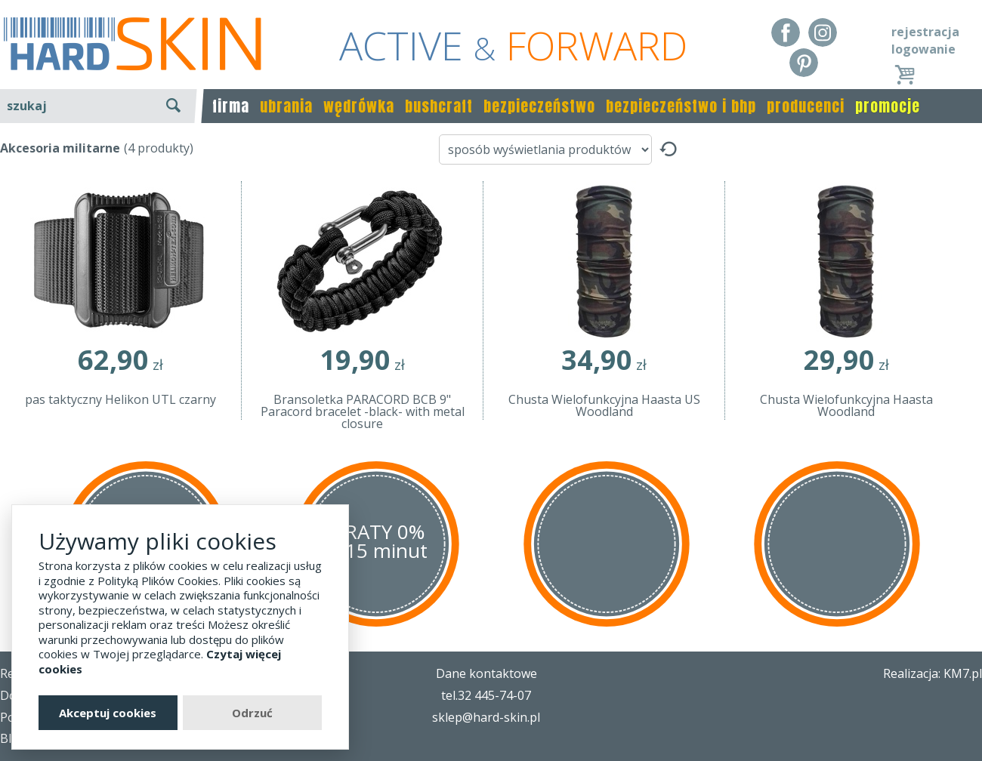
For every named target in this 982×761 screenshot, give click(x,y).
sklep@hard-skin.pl (486, 717)
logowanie (923, 49)
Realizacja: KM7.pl (932, 673)
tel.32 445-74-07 (486, 695)
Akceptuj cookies (107, 712)
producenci (806, 106)
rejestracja (925, 31)
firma (230, 106)
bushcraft (439, 106)
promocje (887, 106)
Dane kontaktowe (486, 673)
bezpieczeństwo (539, 106)
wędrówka (358, 106)
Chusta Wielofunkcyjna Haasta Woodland (846, 405)
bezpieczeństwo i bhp (681, 106)
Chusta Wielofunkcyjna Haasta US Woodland (604, 405)
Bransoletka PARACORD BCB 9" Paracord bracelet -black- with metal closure (363, 411)
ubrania (286, 106)
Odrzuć (252, 712)
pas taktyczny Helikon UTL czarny (120, 399)
